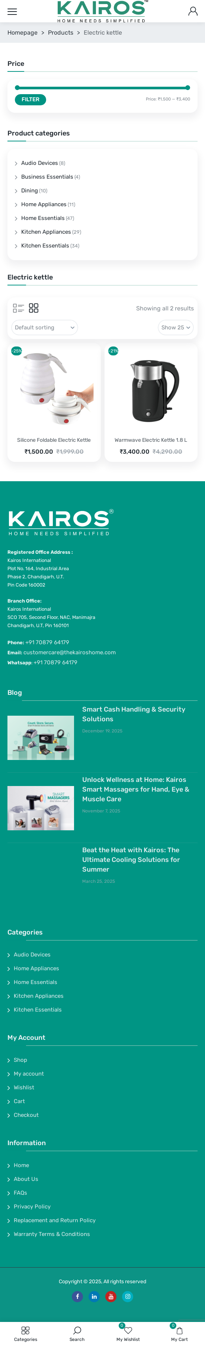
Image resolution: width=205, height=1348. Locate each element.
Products (60, 32)
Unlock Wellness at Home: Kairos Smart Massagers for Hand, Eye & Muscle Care (135, 789)
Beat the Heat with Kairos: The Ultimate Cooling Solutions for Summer (131, 859)
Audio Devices (39, 163)
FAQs (20, 1192)
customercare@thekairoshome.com (69, 652)
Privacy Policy (32, 1206)
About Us (26, 1179)
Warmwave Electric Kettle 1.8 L (151, 440)
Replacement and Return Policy (55, 1220)
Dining (29, 190)
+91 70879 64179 (47, 642)
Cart (19, 1101)
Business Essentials (47, 176)
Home (21, 1165)
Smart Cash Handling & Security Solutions (133, 714)
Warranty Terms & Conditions (52, 1234)
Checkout (26, 1115)
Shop (20, 1060)
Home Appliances (44, 204)
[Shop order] (44, 327)
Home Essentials (43, 218)
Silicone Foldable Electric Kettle (54, 440)
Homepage (22, 32)
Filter (30, 99)
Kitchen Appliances (46, 232)
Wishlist (24, 1087)
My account (29, 1073)
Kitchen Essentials (45, 245)
